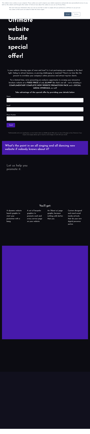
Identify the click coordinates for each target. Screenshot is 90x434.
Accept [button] (68, 14)
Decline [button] (76, 14)
